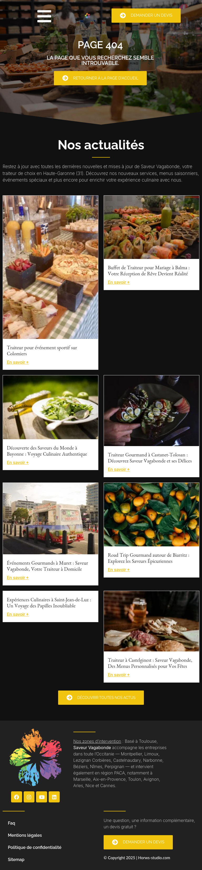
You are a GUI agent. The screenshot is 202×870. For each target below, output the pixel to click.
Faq (11, 823)
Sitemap (16, 859)
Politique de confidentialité (34, 847)
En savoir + (18, 362)
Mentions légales (25, 835)
